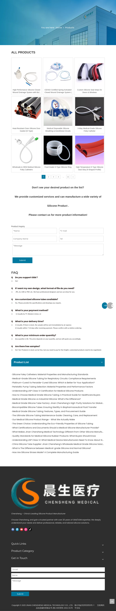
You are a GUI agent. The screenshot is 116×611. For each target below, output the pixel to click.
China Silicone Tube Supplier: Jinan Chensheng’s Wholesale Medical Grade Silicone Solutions (58, 444)
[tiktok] (30, 529)
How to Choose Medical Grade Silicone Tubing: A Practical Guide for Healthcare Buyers (56, 394)
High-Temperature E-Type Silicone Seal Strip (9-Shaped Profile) (89, 168)
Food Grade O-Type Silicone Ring (58, 167)
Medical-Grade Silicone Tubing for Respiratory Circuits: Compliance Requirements (54, 378)
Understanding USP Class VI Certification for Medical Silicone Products (47, 390)
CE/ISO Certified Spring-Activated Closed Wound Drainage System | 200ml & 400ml (58, 91)
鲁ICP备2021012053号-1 (84, 605)
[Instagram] (25, 529)
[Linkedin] (17, 529)
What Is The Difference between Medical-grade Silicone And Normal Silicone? (51, 448)
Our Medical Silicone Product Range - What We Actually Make (43, 419)
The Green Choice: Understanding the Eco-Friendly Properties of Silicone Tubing (52, 423)
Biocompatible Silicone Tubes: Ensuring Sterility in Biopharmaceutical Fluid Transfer (54, 407)
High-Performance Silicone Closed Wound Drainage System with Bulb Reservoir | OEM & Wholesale (26, 91)
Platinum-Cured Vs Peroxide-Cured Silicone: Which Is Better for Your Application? (53, 382)
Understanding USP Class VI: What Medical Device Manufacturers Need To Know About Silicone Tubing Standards (58, 440)
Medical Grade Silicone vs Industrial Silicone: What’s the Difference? (46, 399)
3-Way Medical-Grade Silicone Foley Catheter (89, 129)
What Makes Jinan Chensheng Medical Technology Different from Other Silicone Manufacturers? (58, 431)
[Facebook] (12, 529)
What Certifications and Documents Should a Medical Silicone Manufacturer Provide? (55, 427)
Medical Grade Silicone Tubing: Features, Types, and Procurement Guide (49, 411)
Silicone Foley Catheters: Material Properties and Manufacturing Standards (50, 374)
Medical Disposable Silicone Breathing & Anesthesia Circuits (58, 129)
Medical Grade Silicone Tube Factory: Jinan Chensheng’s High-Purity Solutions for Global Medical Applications (58, 403)
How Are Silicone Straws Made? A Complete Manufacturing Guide (45, 452)
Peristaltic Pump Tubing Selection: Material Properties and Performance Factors (52, 386)
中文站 (77, 608)
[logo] (58, 493)
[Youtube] (21, 529)
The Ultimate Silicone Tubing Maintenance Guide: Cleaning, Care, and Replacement (54, 415)
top (112, 601)
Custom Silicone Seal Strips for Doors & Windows (89, 91)
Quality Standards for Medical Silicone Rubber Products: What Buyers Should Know (54, 435)
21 (68, 177)
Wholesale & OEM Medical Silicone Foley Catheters (26, 168)
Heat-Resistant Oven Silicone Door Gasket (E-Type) (26, 129)
